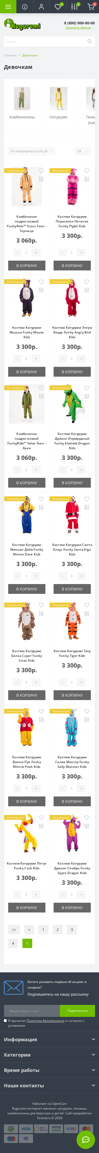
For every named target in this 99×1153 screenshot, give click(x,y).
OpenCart (59, 1103)
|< (14, 929)
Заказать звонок (78, 27)
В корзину (26, 265)
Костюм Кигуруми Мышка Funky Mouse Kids (27, 332)
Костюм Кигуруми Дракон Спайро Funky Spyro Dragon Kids (72, 868)
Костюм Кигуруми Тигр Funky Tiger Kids (72, 653)
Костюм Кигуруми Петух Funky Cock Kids (26, 865)
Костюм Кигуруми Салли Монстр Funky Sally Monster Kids (72, 762)
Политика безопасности (45, 1020)
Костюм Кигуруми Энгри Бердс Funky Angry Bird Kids (72, 332)
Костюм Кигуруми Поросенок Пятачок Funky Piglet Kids (72, 221)
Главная (10, 55)
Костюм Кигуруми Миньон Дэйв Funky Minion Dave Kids (26, 549)
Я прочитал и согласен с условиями (46, 1023)
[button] (41, 6)
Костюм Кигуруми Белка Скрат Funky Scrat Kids (26, 656)
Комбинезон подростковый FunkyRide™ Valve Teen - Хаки (26, 440)
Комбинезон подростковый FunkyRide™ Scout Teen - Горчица (26, 223)
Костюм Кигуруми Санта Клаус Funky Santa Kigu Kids (72, 549)
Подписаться (77, 1010)
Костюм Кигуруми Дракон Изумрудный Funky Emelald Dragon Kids (72, 440)
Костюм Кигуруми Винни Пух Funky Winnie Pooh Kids (26, 762)
